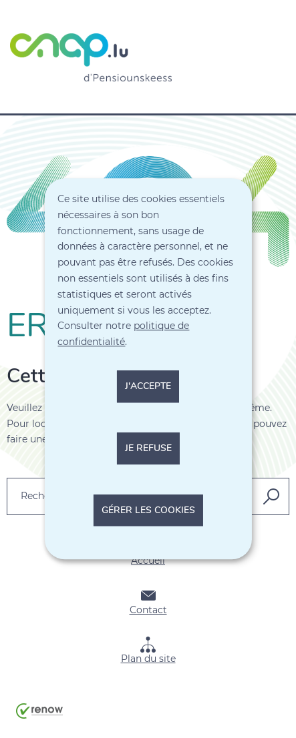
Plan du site (148, 651)
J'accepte (148, 386)
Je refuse (148, 448)
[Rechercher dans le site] (271, 496)
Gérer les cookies (148, 510)
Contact (148, 602)
